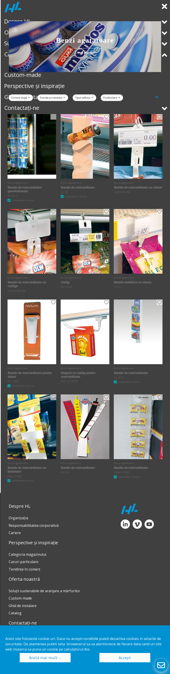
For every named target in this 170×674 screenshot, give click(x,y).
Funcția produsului (52, 97)
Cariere (15, 532)
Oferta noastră (24, 579)
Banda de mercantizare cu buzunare (27, 470)
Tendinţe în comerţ (24, 569)
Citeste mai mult (85, 52)
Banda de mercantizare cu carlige (27, 284)
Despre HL (20, 506)
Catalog (15, 613)
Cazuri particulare (23, 561)
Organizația (18, 518)
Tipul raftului (84, 97)
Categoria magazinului (27, 554)
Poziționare (111, 97)
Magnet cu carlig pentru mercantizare (78, 375)
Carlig (65, 282)
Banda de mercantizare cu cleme (138, 187)
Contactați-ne (23, 623)
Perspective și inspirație (33, 542)
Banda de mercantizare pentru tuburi (30, 375)
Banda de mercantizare (78, 187)
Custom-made (20, 598)
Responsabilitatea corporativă (34, 525)
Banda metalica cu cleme (132, 282)
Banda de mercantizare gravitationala (24, 189)
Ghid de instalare (23, 605)
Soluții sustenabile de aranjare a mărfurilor (44, 590)
